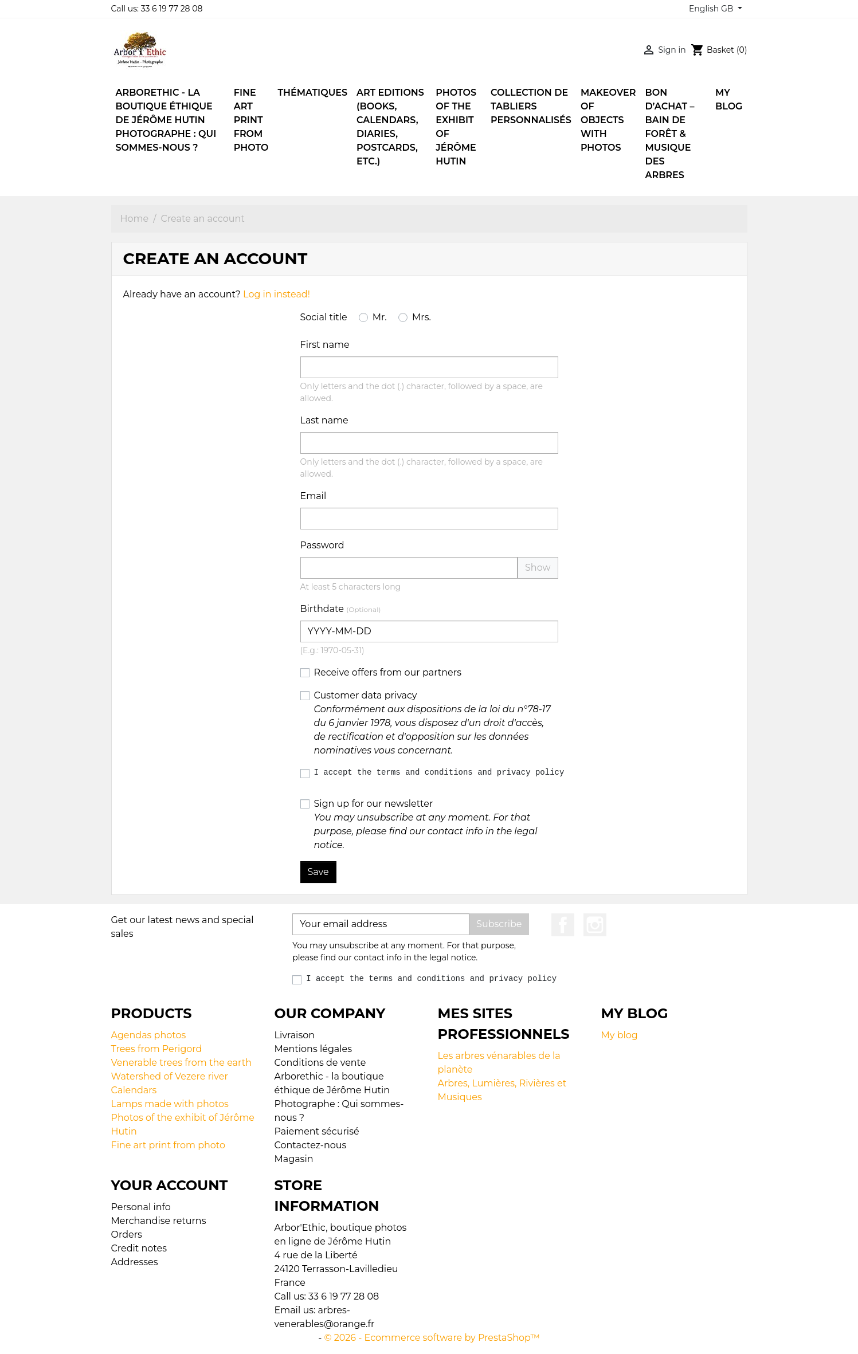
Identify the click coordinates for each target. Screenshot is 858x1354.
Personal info (141, 1207)
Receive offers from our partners (387, 672)
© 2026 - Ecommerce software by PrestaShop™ (432, 1337)
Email (313, 495)
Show (538, 567)
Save (318, 871)
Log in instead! (276, 294)
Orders (126, 1234)
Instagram (594, 924)
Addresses (134, 1262)
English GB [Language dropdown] (712, 8)
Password (322, 545)
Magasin (294, 1158)
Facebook (562, 924)
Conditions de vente (320, 1062)
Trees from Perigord (156, 1048)
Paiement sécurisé (317, 1131)
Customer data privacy (432, 723)
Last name (324, 420)
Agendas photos (148, 1035)
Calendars (134, 1090)
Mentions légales (313, 1048)
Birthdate (340, 608)
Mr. (380, 317)
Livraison (295, 1035)
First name (325, 344)
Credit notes (139, 1248)
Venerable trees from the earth (181, 1062)
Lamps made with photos (170, 1103)
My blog (619, 1035)
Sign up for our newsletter (426, 824)
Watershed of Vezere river (169, 1076)
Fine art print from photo (168, 1145)
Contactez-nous (311, 1145)
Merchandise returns (158, 1220)
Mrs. (421, 317)
